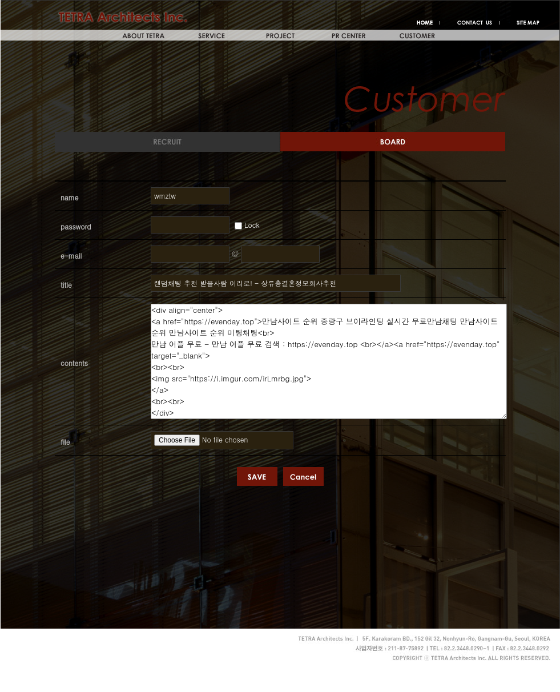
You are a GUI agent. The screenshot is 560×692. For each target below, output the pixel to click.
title (66, 284)
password (76, 226)
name (70, 197)
